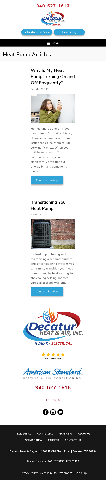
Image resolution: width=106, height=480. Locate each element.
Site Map (81, 473)
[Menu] (53, 43)
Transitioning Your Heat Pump (49, 205)
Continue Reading (47, 180)
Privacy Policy (28, 473)
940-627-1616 (53, 6)
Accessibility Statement (56, 473)
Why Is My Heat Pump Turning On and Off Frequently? (53, 76)
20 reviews (55, 358)
